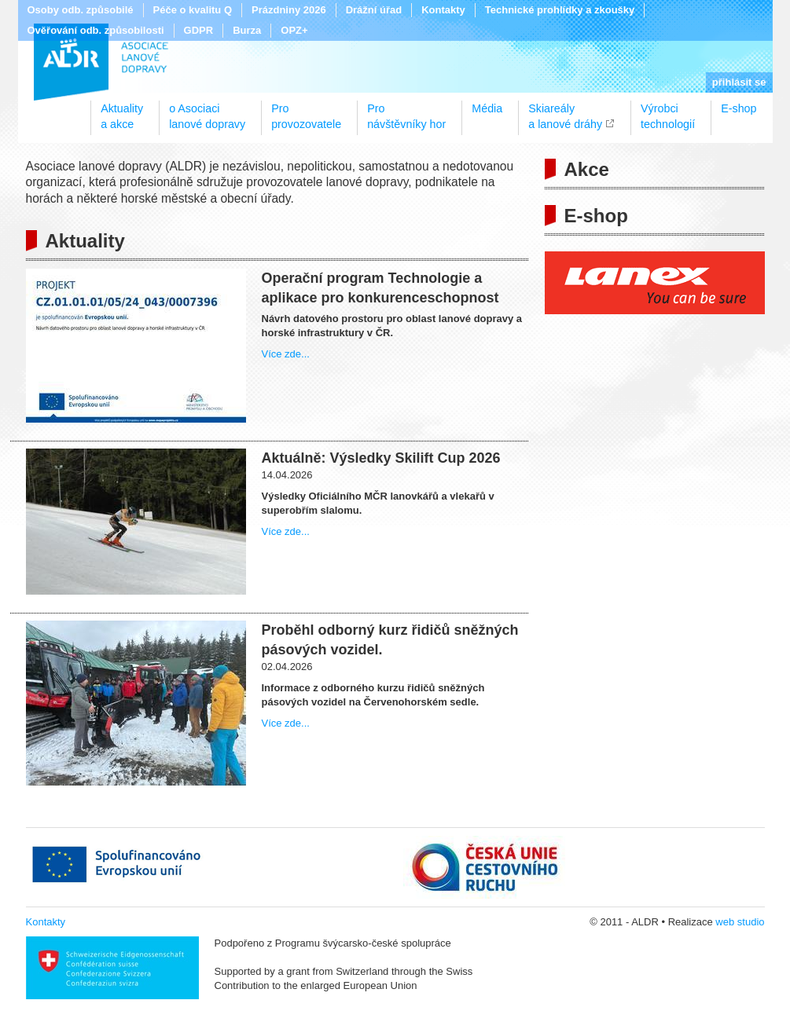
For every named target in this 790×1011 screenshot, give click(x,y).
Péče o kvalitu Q (192, 10)
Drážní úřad (374, 10)
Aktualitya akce (122, 110)
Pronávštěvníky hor (406, 110)
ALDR (101, 62)
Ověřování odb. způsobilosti (96, 30)
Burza (247, 30)
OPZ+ (294, 30)
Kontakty (443, 10)
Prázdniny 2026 (289, 10)
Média (487, 108)
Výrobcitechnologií (668, 110)
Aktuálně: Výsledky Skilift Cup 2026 (381, 458)
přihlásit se (739, 82)
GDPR (199, 30)
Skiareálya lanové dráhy (565, 110)
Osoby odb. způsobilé (81, 10)
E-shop (738, 108)
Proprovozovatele (306, 110)
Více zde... (286, 354)
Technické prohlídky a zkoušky (560, 10)
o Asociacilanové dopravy (207, 110)
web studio (739, 922)
